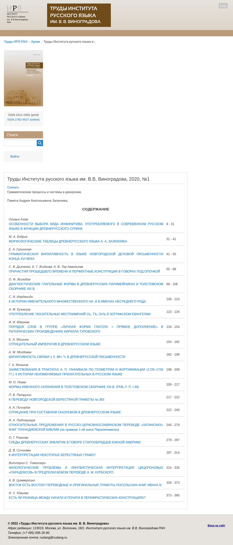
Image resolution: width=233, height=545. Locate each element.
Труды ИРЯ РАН (15, 41)
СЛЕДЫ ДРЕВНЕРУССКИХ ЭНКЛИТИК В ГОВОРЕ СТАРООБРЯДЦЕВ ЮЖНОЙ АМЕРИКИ (75, 442)
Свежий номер (85, 33)
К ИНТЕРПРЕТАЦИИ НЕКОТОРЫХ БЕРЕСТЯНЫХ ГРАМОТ (52, 455)
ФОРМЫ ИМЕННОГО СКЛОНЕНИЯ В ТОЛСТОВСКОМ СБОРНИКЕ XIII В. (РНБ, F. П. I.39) (74, 387)
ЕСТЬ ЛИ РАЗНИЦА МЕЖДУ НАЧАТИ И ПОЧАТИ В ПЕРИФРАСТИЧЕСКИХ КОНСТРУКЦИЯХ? (77, 497)
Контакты (127, 33)
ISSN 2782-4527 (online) (23, 119)
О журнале (12, 33)
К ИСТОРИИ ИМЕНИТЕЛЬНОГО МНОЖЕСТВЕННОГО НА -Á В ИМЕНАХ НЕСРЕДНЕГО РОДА (77, 301)
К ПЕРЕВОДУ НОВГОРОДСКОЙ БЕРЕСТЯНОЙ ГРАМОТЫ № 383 (56, 399)
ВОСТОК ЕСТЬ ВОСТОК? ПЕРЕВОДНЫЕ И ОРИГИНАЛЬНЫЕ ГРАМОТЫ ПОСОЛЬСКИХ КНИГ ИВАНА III (85, 485)
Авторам (60, 33)
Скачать (13, 187)
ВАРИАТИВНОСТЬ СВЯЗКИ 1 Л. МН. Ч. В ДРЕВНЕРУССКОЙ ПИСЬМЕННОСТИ (67, 357)
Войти (15, 156)
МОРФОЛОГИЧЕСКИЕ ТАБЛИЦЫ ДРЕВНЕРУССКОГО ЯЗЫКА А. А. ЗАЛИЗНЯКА (68, 241)
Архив (108, 33)
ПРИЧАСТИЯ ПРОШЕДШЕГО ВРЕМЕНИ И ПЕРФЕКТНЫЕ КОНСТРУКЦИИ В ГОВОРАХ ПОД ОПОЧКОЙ (84, 271)
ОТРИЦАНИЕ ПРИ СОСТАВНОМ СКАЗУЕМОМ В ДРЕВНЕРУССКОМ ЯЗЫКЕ (65, 412)
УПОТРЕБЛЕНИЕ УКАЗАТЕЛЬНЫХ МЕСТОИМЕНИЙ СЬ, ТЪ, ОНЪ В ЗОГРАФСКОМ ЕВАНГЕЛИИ (80, 314)
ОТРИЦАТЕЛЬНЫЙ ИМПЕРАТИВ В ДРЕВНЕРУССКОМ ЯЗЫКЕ (55, 344)
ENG (223, 5)
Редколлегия (37, 33)
